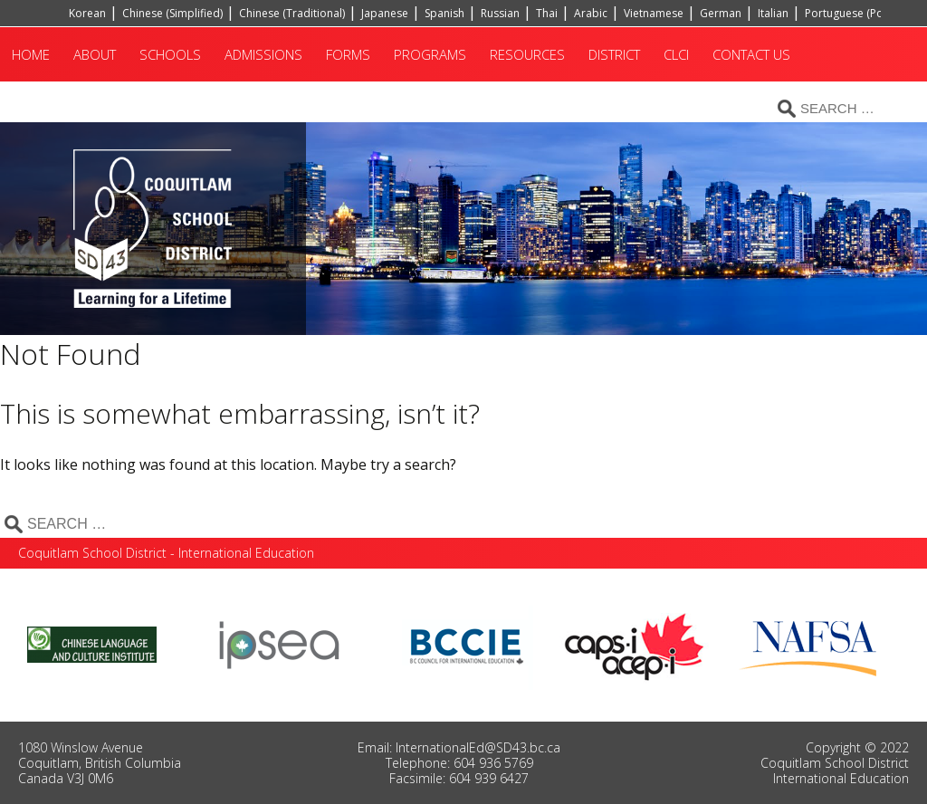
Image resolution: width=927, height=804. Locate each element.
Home (31, 54)
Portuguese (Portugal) (860, 13)
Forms (348, 54)
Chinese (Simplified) (172, 13)
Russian (500, 13)
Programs (430, 54)
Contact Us (751, 54)
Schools (170, 54)
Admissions (263, 54)
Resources (527, 54)
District (614, 54)
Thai (547, 13)
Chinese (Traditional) (292, 13)
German (720, 13)
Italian (773, 13)
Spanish (444, 13)
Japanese (384, 13)
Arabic (590, 13)
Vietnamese (653, 13)
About (94, 54)
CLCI (676, 54)
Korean (87, 13)
